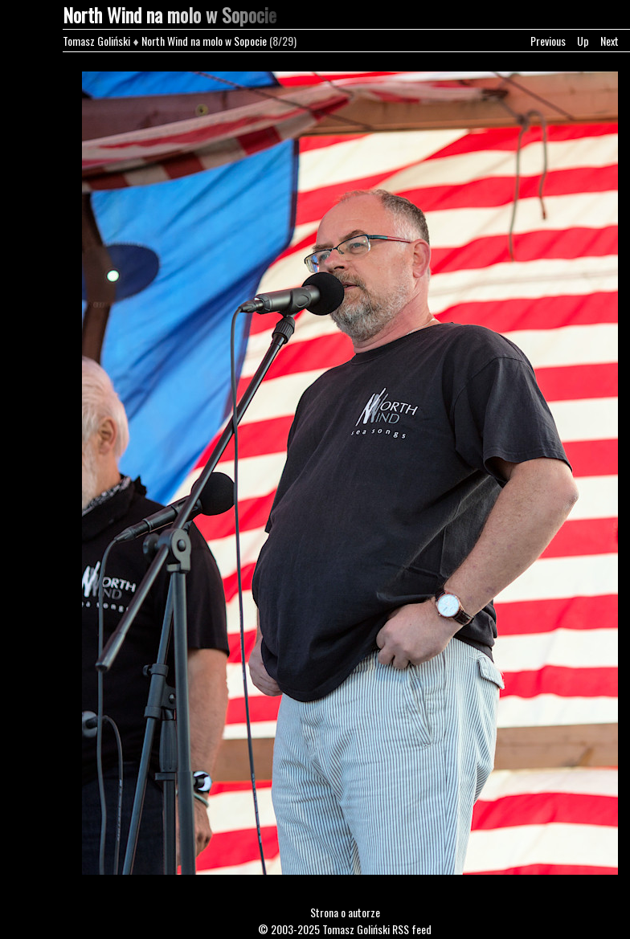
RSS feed (412, 929)
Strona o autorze (345, 912)
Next (609, 40)
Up (583, 40)
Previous (548, 40)
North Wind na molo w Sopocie (204, 40)
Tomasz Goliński (96, 40)
